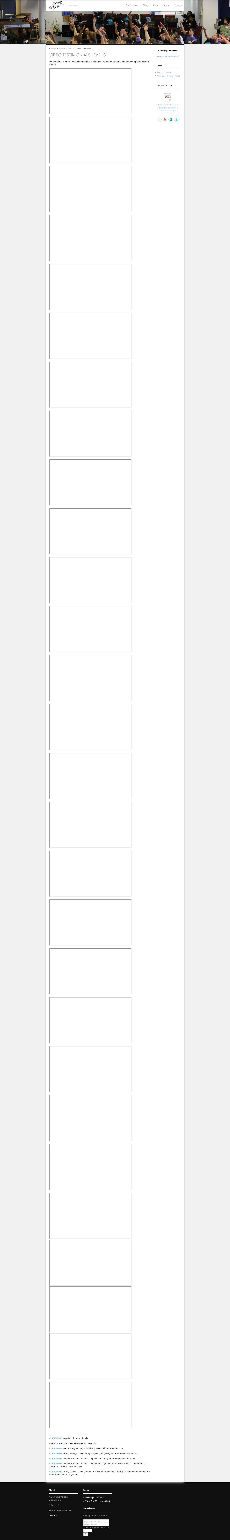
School (156, 5)
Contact (178, 5)
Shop (145, 5)
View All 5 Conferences (168, 56)
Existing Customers (164, 72)
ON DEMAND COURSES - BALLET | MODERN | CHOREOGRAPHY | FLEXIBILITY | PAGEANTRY (168, 108)
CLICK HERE (55, 1438)
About (166, 5)
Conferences (132, 5)
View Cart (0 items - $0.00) (168, 75)
